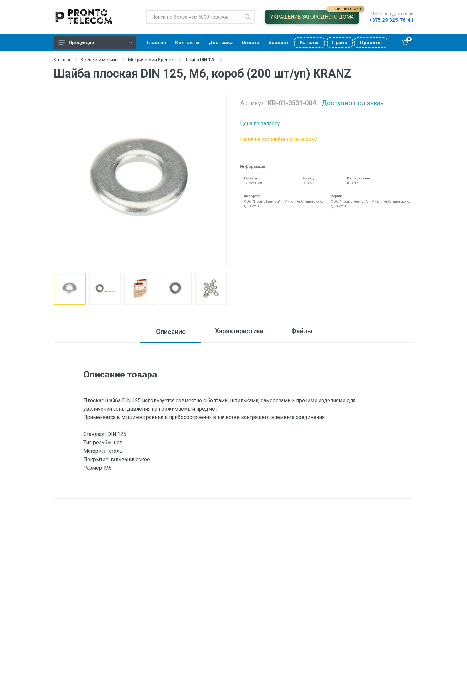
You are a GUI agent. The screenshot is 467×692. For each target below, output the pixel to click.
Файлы (304, 332)
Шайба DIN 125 (200, 59)
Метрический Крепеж (151, 59)
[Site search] (193, 17)
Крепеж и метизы (99, 59)
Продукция (95, 42)
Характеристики (237, 332)
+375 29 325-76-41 (391, 20)
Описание (166, 332)
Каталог (62, 59)
